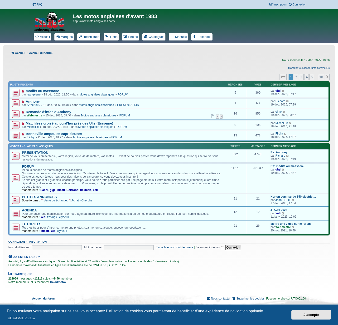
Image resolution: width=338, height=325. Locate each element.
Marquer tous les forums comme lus (309, 67)
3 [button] (301, 77)
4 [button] (306, 77)
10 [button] (321, 77)
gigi (278, 90)
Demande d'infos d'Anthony (48, 112)
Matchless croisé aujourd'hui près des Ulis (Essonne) (69, 123)
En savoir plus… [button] (21, 317)
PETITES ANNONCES (39, 197)
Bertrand (72, 190)
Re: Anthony (278, 152)
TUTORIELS (31, 224)
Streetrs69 (33, 105)
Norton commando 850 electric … (293, 196)
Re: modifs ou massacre (287, 166)
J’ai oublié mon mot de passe (174, 247)
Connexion (16, 241)
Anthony (33, 101)
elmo (278, 111)
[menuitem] (37, 4)
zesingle (52, 217)
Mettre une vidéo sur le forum (290, 223)
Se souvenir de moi (210, 247)
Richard (280, 101)
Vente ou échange (54, 200)
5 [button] (312, 77)
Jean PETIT (283, 200)
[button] (283, 77)
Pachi (44, 190)
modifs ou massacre (42, 91)
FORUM (123, 94)
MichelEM (33, 127)
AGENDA (29, 210)
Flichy (30, 137)
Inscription (38, 241)
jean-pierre (34, 94)
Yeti (95, 190)
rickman (85, 190)
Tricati (60, 190)
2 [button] (296, 77)
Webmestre (34, 115)
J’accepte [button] (311, 315)
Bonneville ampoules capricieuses (54, 134)
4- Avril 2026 (278, 210)
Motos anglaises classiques (96, 94)
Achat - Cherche (80, 200)
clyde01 (64, 217)
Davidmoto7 (58, 282)
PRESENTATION (128, 105)
